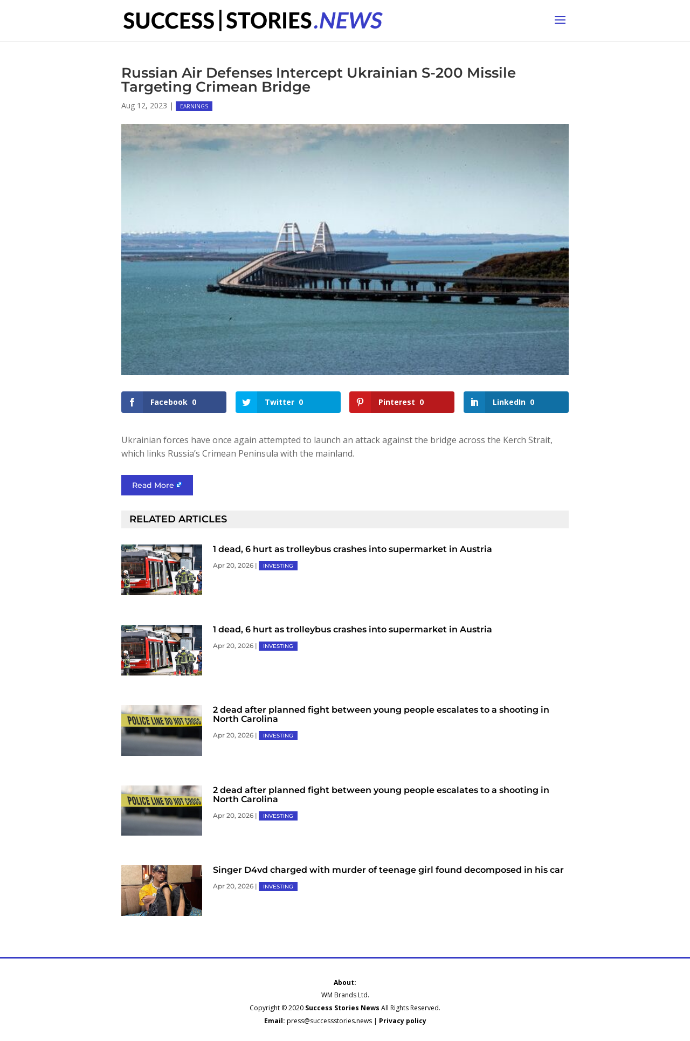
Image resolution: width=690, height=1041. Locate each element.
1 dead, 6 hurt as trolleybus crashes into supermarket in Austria (352, 549)
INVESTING (278, 565)
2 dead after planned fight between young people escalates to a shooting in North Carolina (381, 714)
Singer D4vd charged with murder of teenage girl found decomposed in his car (388, 870)
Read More (153, 485)
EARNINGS (194, 106)
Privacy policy (402, 1020)
